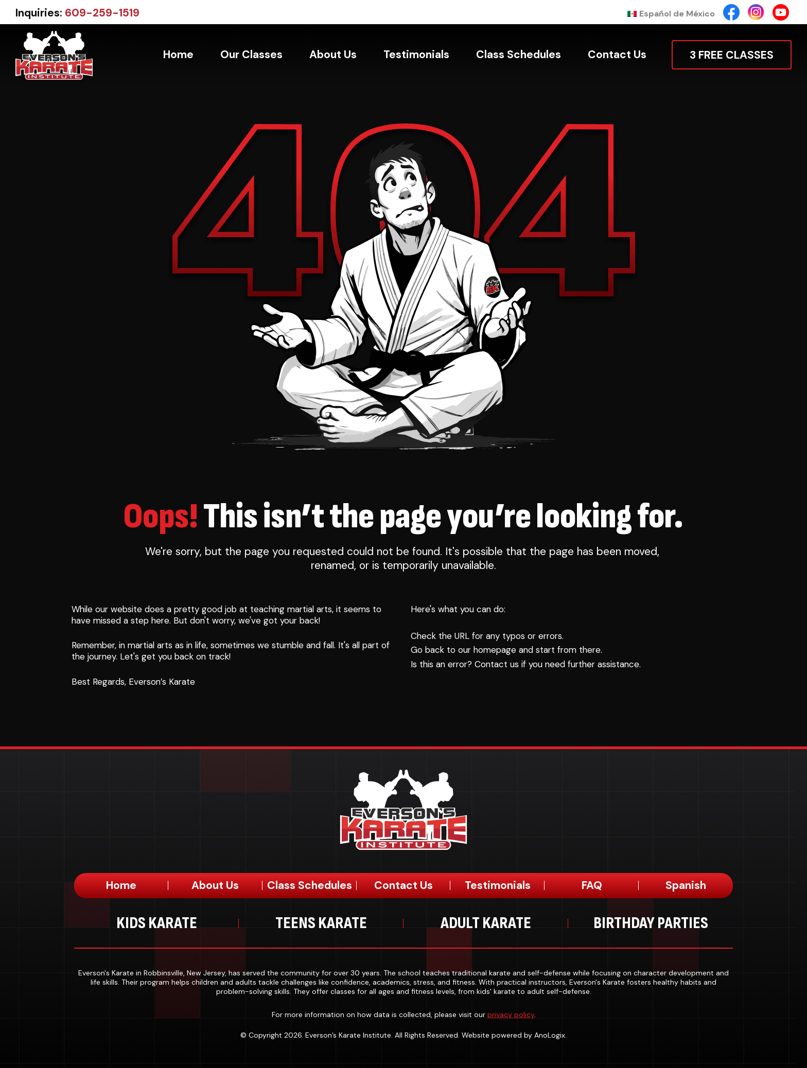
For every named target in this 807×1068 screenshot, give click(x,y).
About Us (215, 885)
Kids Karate (156, 923)
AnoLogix (549, 1035)
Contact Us (403, 885)
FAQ (592, 885)
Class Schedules (309, 885)
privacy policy (510, 1014)
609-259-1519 (102, 13)
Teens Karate (321, 923)
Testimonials (498, 885)
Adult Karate (486, 923)
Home (121, 885)
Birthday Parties (650, 923)
